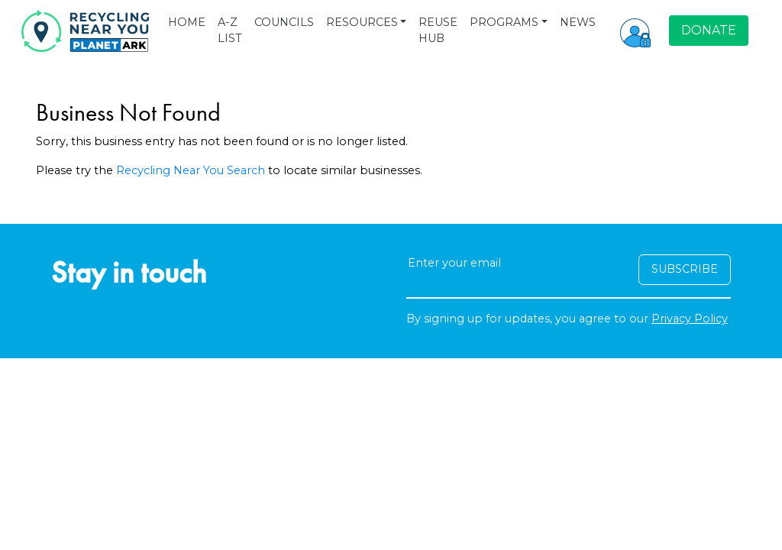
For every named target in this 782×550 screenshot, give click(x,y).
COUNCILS (284, 22)
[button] (635, 30)
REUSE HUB (437, 30)
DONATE (708, 30)
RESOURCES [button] (362, 22)
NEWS (578, 22)
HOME (186, 22)
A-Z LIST (230, 30)
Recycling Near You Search (190, 170)
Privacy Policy (689, 318)
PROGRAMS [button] (504, 22)
